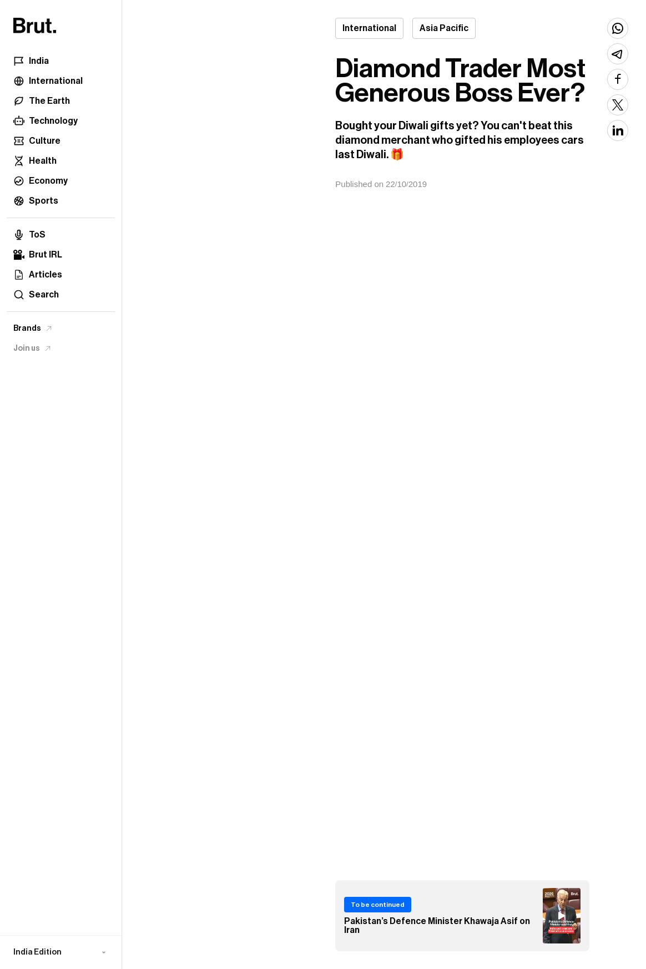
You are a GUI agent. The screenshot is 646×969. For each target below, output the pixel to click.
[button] (61, 952)
